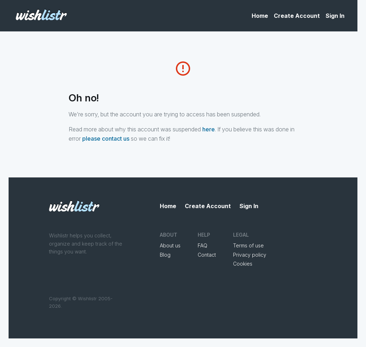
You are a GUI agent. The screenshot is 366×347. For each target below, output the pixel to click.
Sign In (335, 15)
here (208, 129)
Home (260, 15)
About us (170, 245)
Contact (207, 255)
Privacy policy (249, 255)
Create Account (297, 15)
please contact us (105, 138)
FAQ (202, 245)
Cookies (242, 264)
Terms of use (248, 245)
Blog (165, 255)
